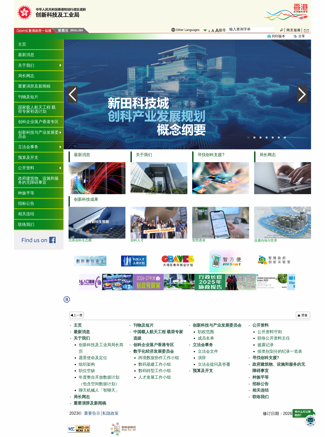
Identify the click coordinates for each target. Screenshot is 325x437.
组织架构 (87, 364)
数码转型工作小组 (154, 370)
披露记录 (265, 345)
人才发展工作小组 (154, 377)
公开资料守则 (269, 332)
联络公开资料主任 (273, 338)
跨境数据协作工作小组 (158, 358)
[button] (69, 301)
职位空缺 (87, 370)
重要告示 (92, 413)
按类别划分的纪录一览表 (279, 351)
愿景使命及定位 (93, 358)
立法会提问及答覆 (214, 364)
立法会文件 (208, 351)
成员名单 (206, 338)
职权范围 (206, 332)
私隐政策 (110, 413)
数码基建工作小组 (154, 364)
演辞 (202, 358)
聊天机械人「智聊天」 (99, 390)
